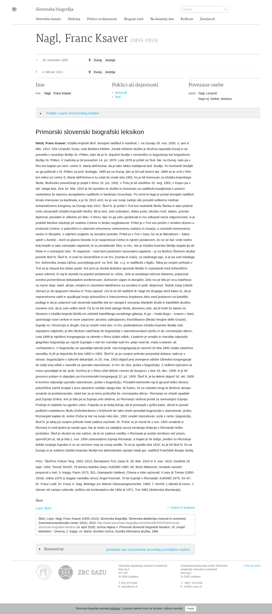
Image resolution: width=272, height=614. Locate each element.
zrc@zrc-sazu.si (193, 586)
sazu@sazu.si (129, 586)
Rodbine (187, 19)
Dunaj (98, 60)
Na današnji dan (162, 19)
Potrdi (190, 608)
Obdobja (74, 19)
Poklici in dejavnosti (102, 19)
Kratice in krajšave (183, 507)
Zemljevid (207, 19)
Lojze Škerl (43, 508)
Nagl (47, 93)
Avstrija (110, 60)
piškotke (115, 608)
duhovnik (121, 92)
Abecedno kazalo (48, 19)
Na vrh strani (253, 565)
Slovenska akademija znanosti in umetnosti (143, 565)
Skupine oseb (134, 19)
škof (118, 97)
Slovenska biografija (55, 9)
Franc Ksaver (62, 93)
